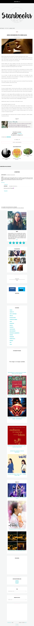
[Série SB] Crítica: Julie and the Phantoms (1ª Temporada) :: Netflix (17, 498)
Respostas (6, 184)
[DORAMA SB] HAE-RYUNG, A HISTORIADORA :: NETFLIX (17, 529)
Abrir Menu (17, 1)
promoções (12, 336)
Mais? (17, 239)
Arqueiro (17, 580)
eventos (11, 325)
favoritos (11, 327)
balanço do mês (13, 317)
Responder (3, 182)
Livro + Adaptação (13, 313)
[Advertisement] (17, 566)
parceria (11, 334)
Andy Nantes (3, 174)
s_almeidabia (19, 133)
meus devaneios (18, 142)
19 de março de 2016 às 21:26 (13, 186)
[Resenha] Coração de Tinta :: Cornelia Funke (17, 395)
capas (11, 321)
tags (10, 342)
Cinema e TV (12, 311)
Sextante (17, 583)
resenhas (11, 340)
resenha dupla (12, 338)
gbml (26, 622)
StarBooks (9, 622)
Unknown (5, 186)
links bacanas (12, 329)
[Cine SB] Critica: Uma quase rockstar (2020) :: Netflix (17, 550)
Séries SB (11, 315)
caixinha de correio (13, 319)
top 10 (11, 344)
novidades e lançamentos (14, 332)
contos (14, 142)
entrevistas (12, 323)
